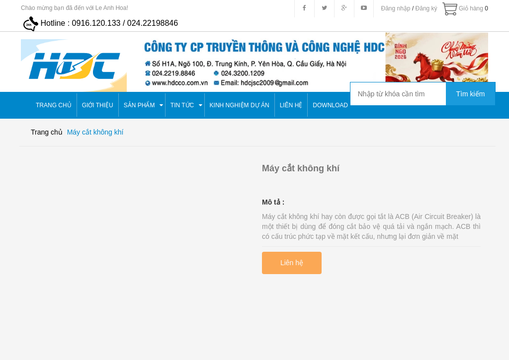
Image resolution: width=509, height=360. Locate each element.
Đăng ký (426, 8)
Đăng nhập (396, 8)
